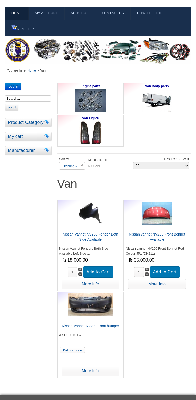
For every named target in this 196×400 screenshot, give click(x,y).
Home (16, 12)
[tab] (47, 122)
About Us (80, 12)
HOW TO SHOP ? (151, 12)
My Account (46, 12)
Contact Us (113, 12)
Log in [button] (13, 86)
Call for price (72, 350)
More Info (90, 284)
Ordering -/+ (71, 166)
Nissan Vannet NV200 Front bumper (90, 326)
